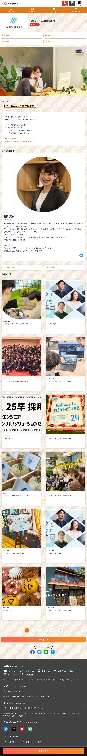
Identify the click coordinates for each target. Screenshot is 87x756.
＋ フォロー (35, 24)
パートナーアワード (37, 742)
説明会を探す (27, 671)
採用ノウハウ (29, 713)
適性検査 (27, 674)
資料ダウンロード (39, 713)
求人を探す (10, 671)
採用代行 (21, 716)
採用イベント (19, 713)
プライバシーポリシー (42, 696)
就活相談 (40, 680)
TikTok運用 (6, 716)
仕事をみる (43, 640)
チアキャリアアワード (10, 742)
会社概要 (6, 696)
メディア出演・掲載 (28, 696)
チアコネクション (73, 713)
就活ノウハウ (7, 680)
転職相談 (47, 680)
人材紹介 (63, 713)
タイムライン (11, 674)
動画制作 (14, 716)
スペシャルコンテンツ (28, 680)
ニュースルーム (15, 696)
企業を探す (44, 671)
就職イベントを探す (63, 671)
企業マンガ (55, 680)
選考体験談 (16, 680)
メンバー (65, 41)
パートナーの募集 (24, 742)
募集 (65, 35)
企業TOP (21, 35)
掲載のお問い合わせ (32, 708)
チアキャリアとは (12, 691)
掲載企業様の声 (8, 713)
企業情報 (21, 41)
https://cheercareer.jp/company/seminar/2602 (19, 141)
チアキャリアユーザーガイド (69, 680)
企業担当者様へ (12, 708)
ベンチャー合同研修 (53, 713)
